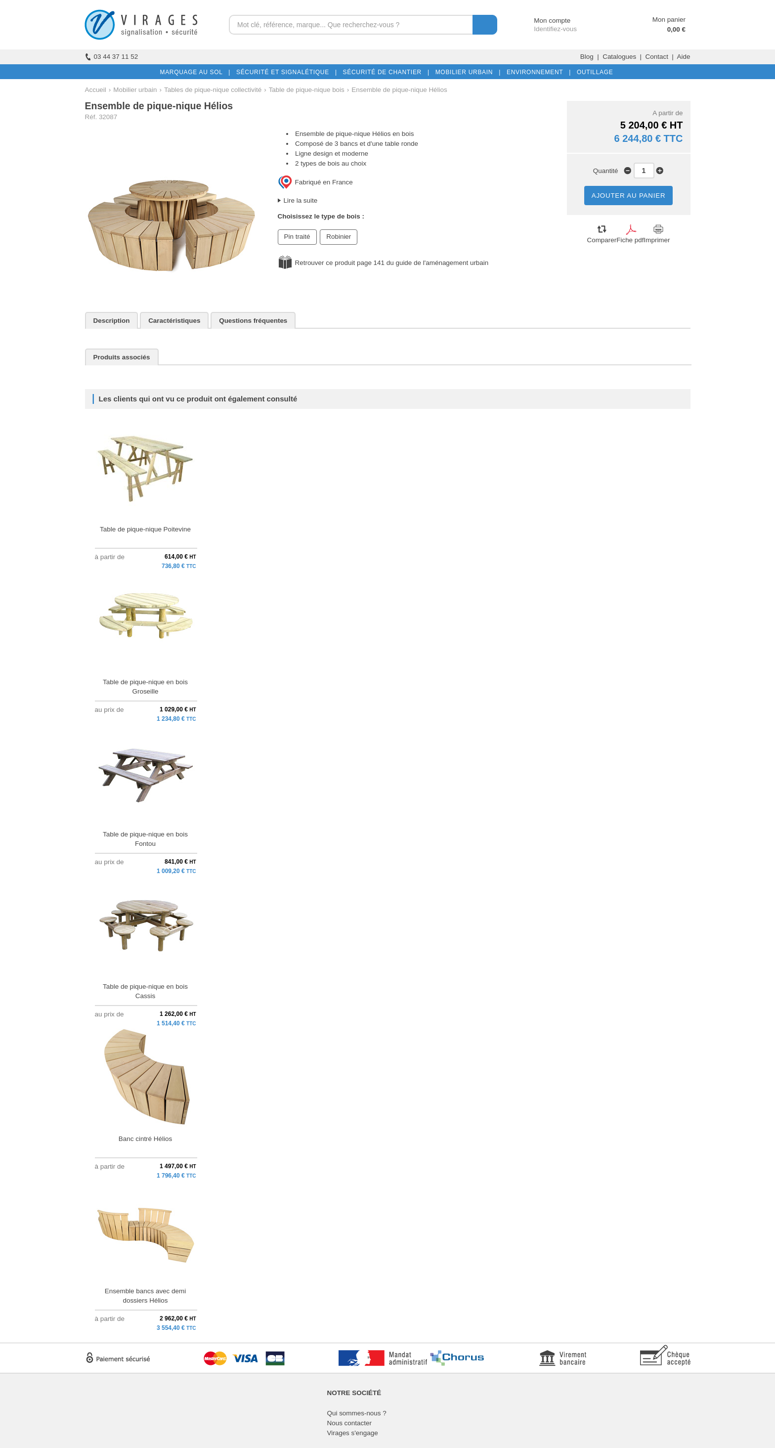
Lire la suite (301, 200)
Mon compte (543, 20)
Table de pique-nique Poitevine (145, 529)
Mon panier (669, 19)
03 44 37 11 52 (111, 56)
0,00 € (676, 29)
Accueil (95, 89)
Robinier (338, 236)
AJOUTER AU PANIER (629, 195)
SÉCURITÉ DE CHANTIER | (384, 72)
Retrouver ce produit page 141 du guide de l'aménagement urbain (392, 262)
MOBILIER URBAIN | (466, 72)
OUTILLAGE (593, 72)
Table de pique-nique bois (306, 89)
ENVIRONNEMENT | (537, 72)
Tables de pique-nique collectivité (212, 89)
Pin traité (297, 236)
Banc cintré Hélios (145, 1138)
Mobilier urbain (135, 89)
